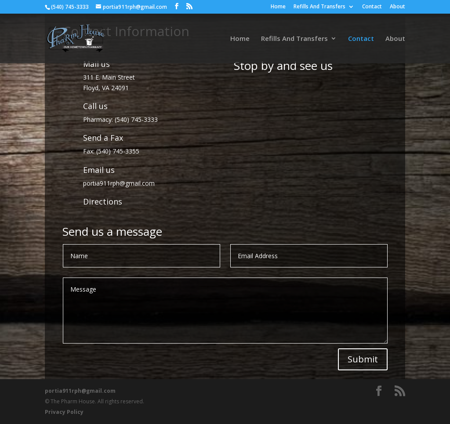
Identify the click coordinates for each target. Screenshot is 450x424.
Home (278, 7)
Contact (372, 7)
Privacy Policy (64, 412)
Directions (102, 201)
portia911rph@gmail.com (119, 183)
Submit (363, 359)
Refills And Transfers (319, 7)
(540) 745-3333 (136, 119)
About (397, 7)
